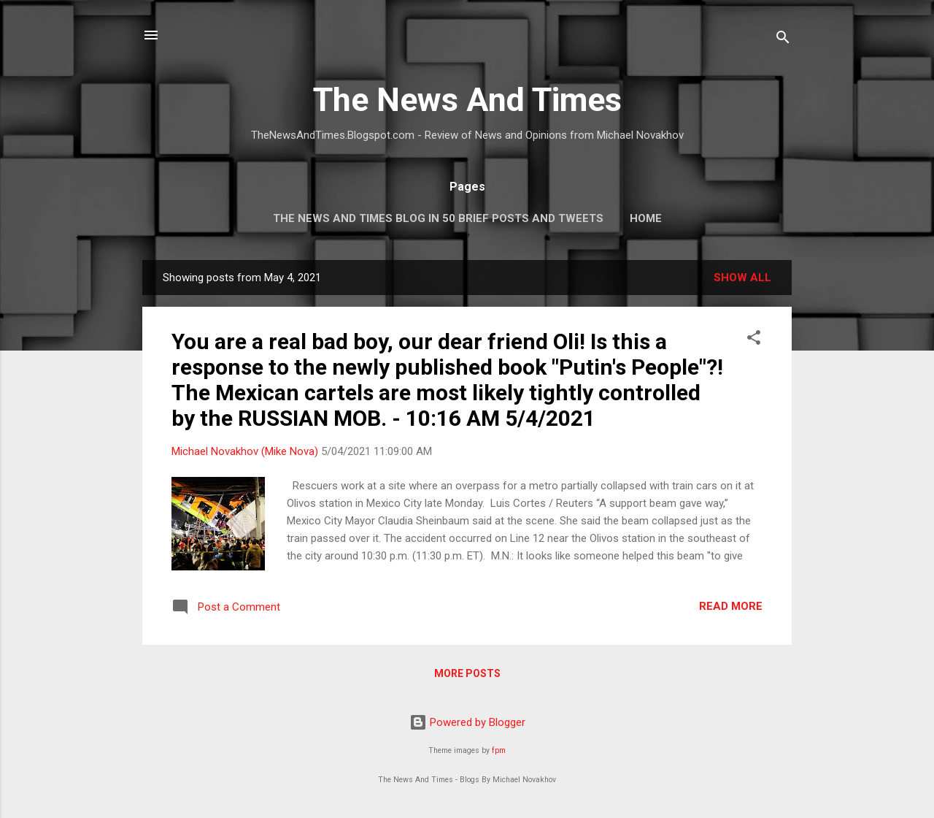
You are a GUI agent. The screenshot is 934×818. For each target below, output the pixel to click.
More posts (467, 673)
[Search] (783, 40)
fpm (499, 750)
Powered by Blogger (467, 722)
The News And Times (467, 99)
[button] (754, 340)
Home (646, 218)
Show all (742, 277)
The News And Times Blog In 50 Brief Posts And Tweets (438, 218)
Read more (731, 606)
